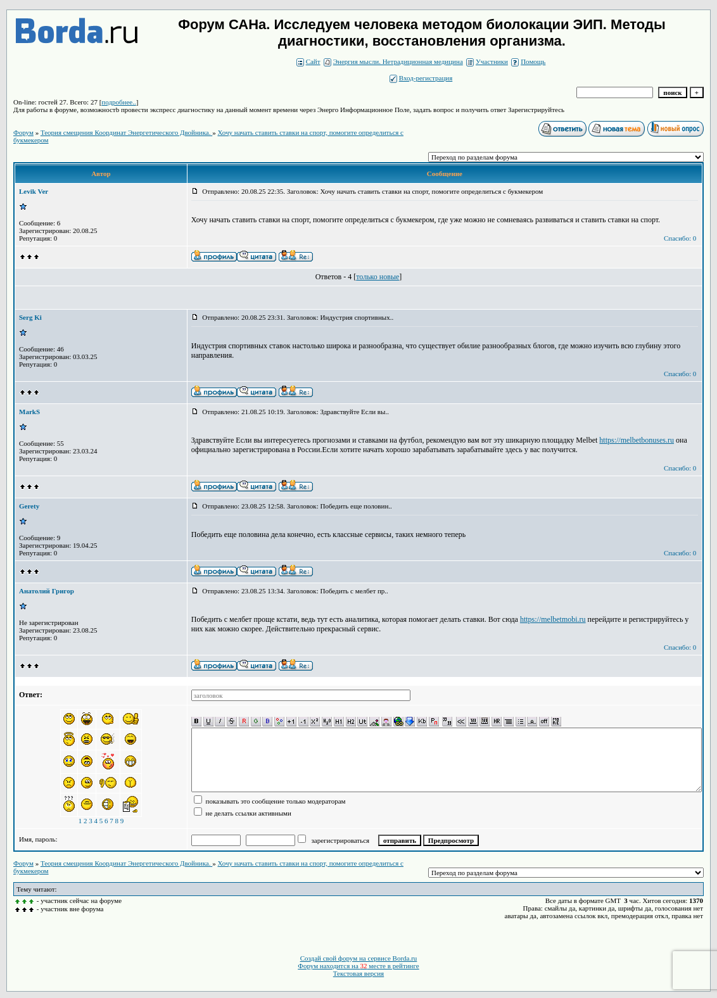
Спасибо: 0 (680, 238)
